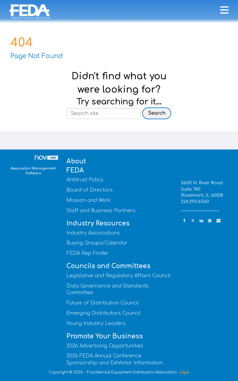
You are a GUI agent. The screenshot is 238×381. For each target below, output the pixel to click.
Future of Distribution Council (102, 303)
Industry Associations (93, 233)
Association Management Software (34, 165)
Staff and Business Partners (100, 210)
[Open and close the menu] (143, 10)
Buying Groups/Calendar (96, 243)
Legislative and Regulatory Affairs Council (118, 275)
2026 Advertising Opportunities (104, 346)
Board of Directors (89, 190)
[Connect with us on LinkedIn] (201, 221)
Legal (184, 372)
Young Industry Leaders (96, 323)
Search (157, 113)
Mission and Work (88, 200)
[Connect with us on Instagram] (209, 221)
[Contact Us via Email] (218, 221)
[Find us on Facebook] (184, 221)
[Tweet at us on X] (192, 221)
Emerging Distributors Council (103, 313)
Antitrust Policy (84, 179)
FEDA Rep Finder (87, 253)
